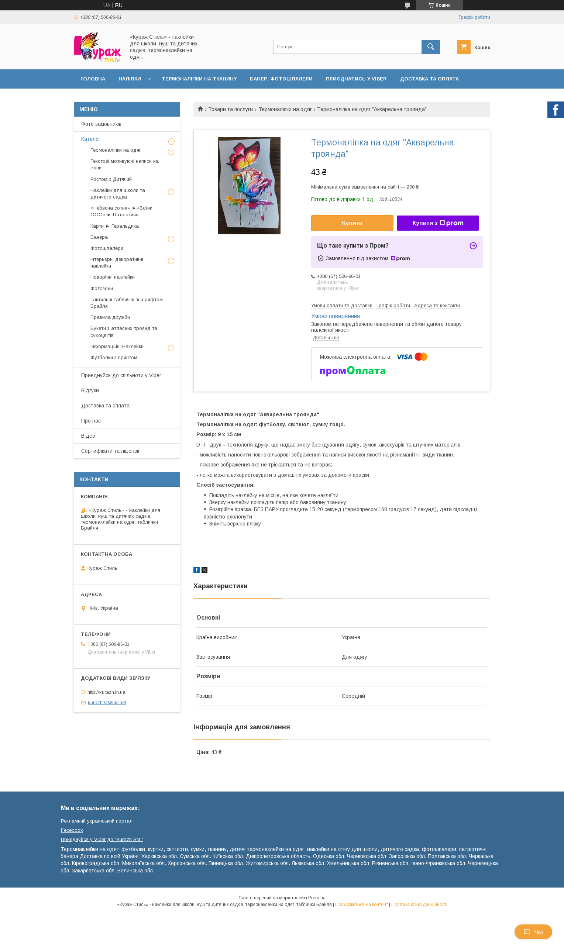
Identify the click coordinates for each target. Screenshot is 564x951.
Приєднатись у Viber (356, 79)
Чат (533, 931)
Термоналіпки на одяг (285, 109)
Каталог (90, 139)
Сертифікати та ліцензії (110, 451)
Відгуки (90, 390)
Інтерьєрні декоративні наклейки (116, 262)
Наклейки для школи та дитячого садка (117, 193)
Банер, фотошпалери (281, 79)
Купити (352, 223)
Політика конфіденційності (419, 904)
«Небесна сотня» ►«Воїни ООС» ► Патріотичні (121, 211)
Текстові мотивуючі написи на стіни (124, 164)
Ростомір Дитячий (111, 179)
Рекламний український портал (97, 821)
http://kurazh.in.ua (106, 692)
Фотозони (101, 288)
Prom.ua (317, 897)
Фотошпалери (106, 248)
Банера (99, 237)
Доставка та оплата (429, 79)
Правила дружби (110, 317)
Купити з (437, 223)
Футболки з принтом (113, 357)
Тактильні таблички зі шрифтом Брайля (126, 303)
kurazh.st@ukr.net (107, 702)
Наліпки (129, 79)
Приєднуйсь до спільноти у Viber (121, 375)
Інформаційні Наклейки (117, 346)
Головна (92, 79)
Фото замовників (101, 124)
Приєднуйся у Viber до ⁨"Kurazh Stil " (102, 839)
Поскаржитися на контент (361, 904)
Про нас (91, 421)
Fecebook (72, 830)
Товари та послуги (230, 109)
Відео (88, 436)
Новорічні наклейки (112, 277)
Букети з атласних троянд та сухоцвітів (123, 331)
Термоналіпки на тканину (199, 79)
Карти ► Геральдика (114, 226)
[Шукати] (431, 47)
